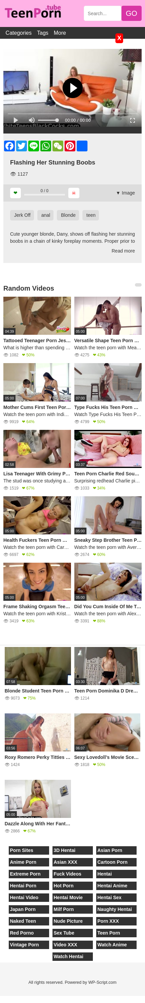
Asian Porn (110, 850)
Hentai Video (24, 897)
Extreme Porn (25, 874)
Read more (123, 251)
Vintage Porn (24, 944)
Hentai (105, 874)
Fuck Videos (67, 874)
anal (45, 215)
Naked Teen (23, 921)
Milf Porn (64, 909)
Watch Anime (112, 944)
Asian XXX (65, 862)
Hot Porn (64, 885)
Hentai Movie (68, 897)
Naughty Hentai (115, 909)
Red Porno (22, 933)
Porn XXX (108, 921)
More (60, 33)
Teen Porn (109, 933)
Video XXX (65, 944)
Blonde (68, 215)
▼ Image (125, 193)
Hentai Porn (23, 885)
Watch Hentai (68, 956)
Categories (19, 33)
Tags (42, 33)
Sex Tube (64, 933)
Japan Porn (23, 909)
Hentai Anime (113, 885)
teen (91, 215)
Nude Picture (68, 921)
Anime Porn (23, 862)
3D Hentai (65, 850)
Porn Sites (21, 850)
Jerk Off (22, 215)
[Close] (0, 999)
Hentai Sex (110, 897)
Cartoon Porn (113, 862)
